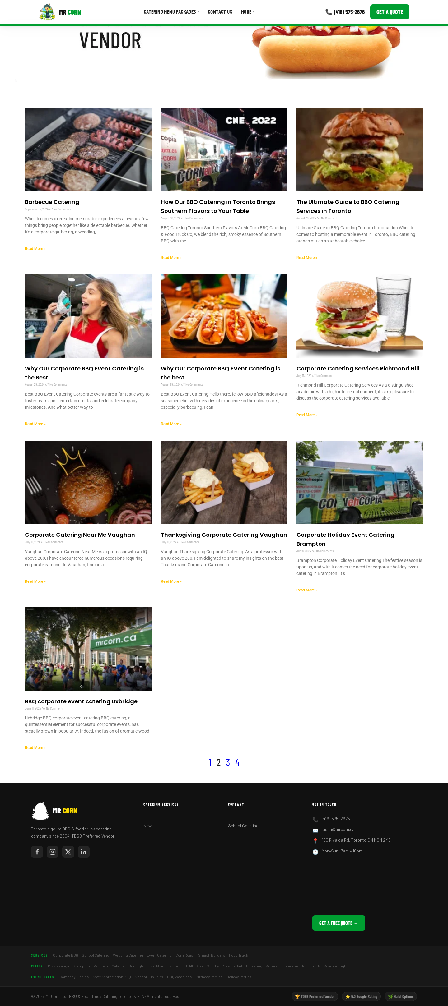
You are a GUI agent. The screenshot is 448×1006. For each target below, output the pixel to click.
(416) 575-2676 (336, 818)
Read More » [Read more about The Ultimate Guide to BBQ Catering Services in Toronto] (306, 257)
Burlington (137, 966)
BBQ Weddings (179, 977)
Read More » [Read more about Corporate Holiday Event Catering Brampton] (306, 590)
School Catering (243, 825)
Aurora (272, 966)
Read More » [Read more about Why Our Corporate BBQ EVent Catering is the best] (171, 424)
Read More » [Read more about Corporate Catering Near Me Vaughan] (35, 581)
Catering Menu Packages (171, 11)
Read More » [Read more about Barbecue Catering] (35, 248)
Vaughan (101, 966)
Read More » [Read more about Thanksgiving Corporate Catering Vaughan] (171, 581)
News (148, 825)
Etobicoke (289, 966)
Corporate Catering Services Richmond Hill (357, 368)
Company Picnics (74, 977)
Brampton (81, 966)
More (247, 11)
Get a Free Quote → (338, 923)
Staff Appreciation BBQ (112, 977)
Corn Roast (184, 955)
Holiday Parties (239, 977)
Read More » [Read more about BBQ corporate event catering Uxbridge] (35, 748)
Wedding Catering (128, 955)
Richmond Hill (181, 966)
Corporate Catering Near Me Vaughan (80, 535)
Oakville (118, 966)
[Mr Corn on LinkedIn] (84, 852)
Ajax (200, 966)
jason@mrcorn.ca (338, 829)
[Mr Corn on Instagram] (52, 852)
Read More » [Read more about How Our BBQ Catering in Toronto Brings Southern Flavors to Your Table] (171, 257)
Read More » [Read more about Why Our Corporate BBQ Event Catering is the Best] (35, 424)
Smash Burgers (211, 955)
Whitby (213, 966)
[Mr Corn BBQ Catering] (60, 12)
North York (311, 966)
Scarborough (335, 966)
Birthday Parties (209, 977)
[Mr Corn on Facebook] (37, 852)
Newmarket (232, 966)
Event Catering (159, 955)
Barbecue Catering (52, 202)
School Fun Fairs (149, 977)
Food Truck (238, 955)
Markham (158, 966)
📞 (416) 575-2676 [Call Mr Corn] (345, 11)
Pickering (254, 966)
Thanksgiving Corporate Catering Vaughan (224, 535)
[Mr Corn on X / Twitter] (68, 852)
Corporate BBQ (65, 955)
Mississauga (58, 966)
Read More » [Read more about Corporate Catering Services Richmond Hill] (306, 415)
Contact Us (220, 11)
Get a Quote (389, 11)
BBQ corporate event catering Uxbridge (81, 701)
